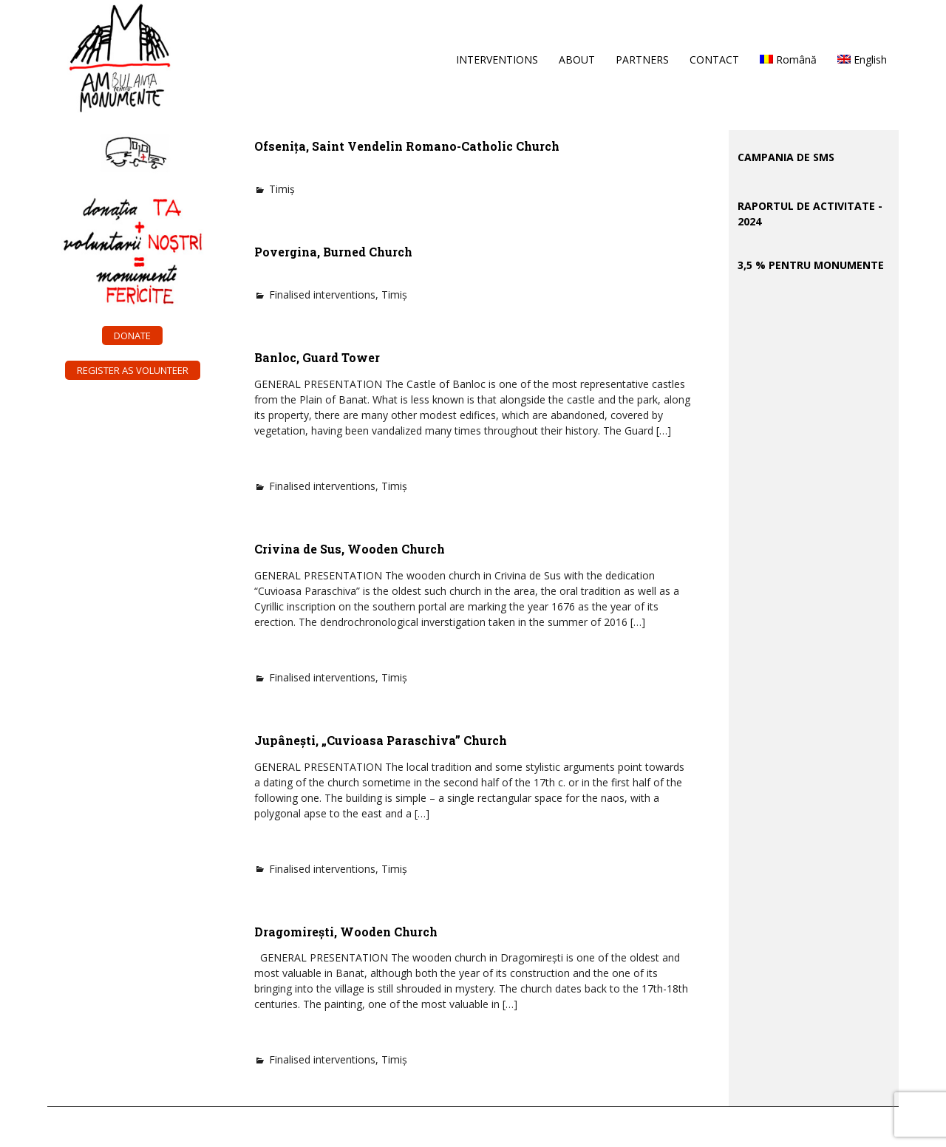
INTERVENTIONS (497, 59)
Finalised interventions (322, 294)
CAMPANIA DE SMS (786, 157)
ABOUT (577, 59)
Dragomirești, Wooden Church (346, 931)
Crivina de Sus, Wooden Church (349, 549)
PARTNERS (642, 59)
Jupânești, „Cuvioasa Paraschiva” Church (380, 740)
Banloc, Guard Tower (317, 357)
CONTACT (714, 59)
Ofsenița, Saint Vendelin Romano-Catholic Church (406, 146)
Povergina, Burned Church (333, 251)
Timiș (282, 189)
